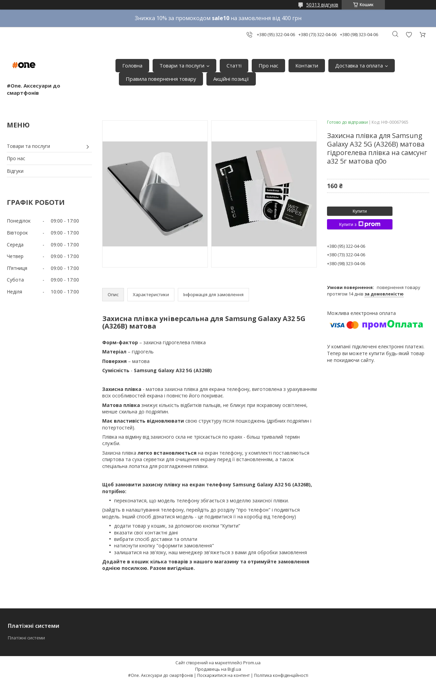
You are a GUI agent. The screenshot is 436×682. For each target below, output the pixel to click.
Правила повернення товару (161, 78)
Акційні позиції (231, 78)
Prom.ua (252, 663)
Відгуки (15, 171)
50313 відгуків (322, 4)
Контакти (306, 65)
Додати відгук (409, 34)
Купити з (359, 224)
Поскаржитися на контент (223, 675)
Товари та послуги (181, 65)
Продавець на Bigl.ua (218, 669)
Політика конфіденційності (281, 675)
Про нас (268, 65)
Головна (132, 65)
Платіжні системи (26, 638)
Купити (360, 211)
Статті (234, 65)
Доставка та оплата (359, 65)
